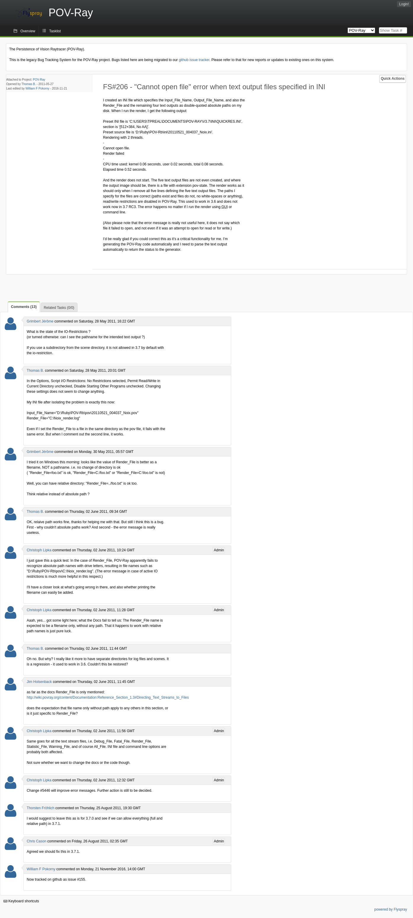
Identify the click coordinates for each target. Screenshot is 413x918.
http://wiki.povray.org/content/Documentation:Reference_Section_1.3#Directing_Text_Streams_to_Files (108, 697)
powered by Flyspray (390, 909)
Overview (27, 31)
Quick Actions (392, 78)
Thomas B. (29, 84)
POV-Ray (39, 79)
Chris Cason (36, 841)
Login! (404, 4)
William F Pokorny (37, 88)
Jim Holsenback (39, 682)
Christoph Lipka (39, 550)
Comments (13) (24, 307)
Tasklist (55, 31)
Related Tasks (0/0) (59, 308)
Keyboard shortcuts (21, 901)
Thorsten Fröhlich (40, 808)
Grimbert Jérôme (40, 321)
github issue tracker (194, 60)
